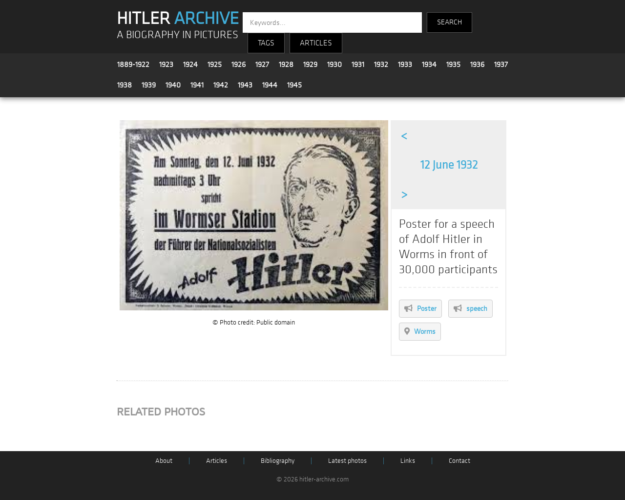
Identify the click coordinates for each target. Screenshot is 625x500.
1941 (197, 85)
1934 (429, 64)
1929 (310, 64)
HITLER (178, 18)
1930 (334, 64)
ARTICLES (316, 43)
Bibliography (277, 460)
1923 (166, 64)
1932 (381, 64)
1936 (477, 64)
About (163, 460)
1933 (405, 64)
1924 (190, 64)
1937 (501, 64)
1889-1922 (133, 64)
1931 (358, 64)
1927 (262, 64)
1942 (220, 85)
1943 (245, 85)
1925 (215, 64)
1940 (173, 85)
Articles (216, 460)
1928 (286, 64)
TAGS (266, 43)
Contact (459, 460)
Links (407, 460)
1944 (269, 85)
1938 (124, 85)
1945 (294, 85)
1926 (238, 64)
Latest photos (347, 460)
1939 (149, 85)
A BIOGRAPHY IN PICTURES (177, 35)
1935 (453, 64)
